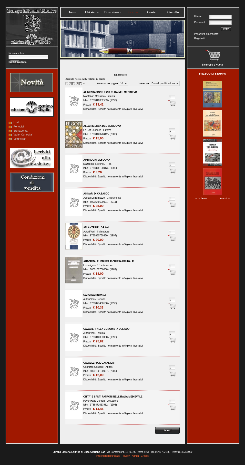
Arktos (109, 367)
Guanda (101, 299)
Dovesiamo (112, 12)
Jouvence (107, 265)
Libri (16, 122)
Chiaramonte (114, 197)
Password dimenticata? (206, 34)
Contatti (153, 12)
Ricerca (132, 12)
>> (84, 83)
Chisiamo (92, 12)
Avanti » (225, 198)
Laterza (111, 96)
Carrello (173, 12)
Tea (109, 164)
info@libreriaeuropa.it (108, 456)
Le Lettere (112, 400)
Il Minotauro (103, 231)
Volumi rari (19, 138)
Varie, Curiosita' (22, 134)
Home (72, 12)
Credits (145, 456)
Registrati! (199, 38)
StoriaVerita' (20, 130)
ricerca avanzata (17, 61)
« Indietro (201, 198)
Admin (135, 456)
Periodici (18, 126)
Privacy (126, 456)
